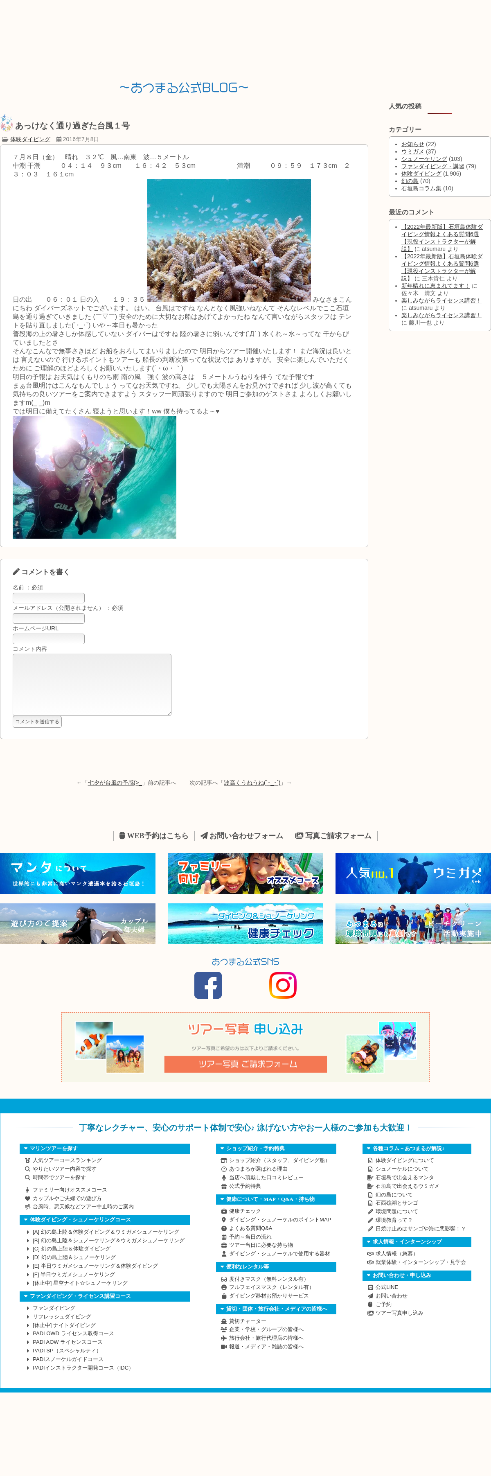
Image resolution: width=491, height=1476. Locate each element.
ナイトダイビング (64, 1337)
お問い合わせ (392, 1308)
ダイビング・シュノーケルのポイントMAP (280, 1232)
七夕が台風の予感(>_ (115, 795)
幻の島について (394, 1207)
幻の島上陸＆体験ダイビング (71, 1261)
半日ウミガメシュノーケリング (74, 1287)
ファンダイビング (54, 1320)
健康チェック (245, 1223)
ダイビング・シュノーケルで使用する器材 (279, 1266)
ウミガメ (412, 151)
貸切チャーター (247, 1333)
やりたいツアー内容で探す (65, 1181)
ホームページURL (36, 628)
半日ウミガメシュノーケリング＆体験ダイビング (95, 1278)
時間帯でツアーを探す (59, 1190)
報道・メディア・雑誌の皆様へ (266, 1359)
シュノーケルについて (402, 1181)
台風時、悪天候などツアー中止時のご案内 (83, 1219)
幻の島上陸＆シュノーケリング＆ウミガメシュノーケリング (109, 1253)
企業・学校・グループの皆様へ (266, 1341)
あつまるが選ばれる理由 (258, 1181)
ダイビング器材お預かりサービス (269, 1308)
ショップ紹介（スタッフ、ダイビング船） (279, 1172)
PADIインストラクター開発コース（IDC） (83, 1380)
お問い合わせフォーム (242, 848)
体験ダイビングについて (405, 1172)
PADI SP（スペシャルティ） (67, 1363)
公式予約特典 (245, 1198)
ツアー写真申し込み (399, 1325)
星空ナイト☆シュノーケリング (80, 1295)
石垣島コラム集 (421, 188)
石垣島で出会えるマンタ (405, 1190)
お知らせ (412, 144)
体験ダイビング (30, 139)
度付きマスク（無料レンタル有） (269, 1291)
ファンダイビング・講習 (432, 166)
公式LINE (387, 1299)
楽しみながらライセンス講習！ (441, 300)
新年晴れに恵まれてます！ (435, 285)
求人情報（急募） (397, 1266)
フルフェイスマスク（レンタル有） (271, 1299)
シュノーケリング (424, 159)
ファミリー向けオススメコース (70, 1202)
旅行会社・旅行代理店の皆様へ (266, 1350)
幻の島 (410, 181)
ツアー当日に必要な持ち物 (261, 1257)
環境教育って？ (394, 1232)
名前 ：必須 (28, 587)
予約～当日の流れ (250, 1249)
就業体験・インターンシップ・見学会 (421, 1274)
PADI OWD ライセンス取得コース (73, 1346)
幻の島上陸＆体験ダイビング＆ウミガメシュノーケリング (106, 1244)
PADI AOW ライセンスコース (68, 1354)
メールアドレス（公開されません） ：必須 (68, 608)
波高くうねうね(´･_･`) (252, 795)
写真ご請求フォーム (333, 848)
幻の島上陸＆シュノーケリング (74, 1269)
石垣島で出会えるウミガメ (407, 1198)
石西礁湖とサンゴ (397, 1215)
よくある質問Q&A (250, 1240)
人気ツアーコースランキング (67, 1172)
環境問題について (397, 1224)
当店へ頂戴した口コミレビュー (266, 1190)
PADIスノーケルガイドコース (68, 1371)
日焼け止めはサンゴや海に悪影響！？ (421, 1241)
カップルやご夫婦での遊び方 (67, 1210)
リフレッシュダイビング (62, 1329)
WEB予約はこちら (153, 848)
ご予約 (384, 1317)
